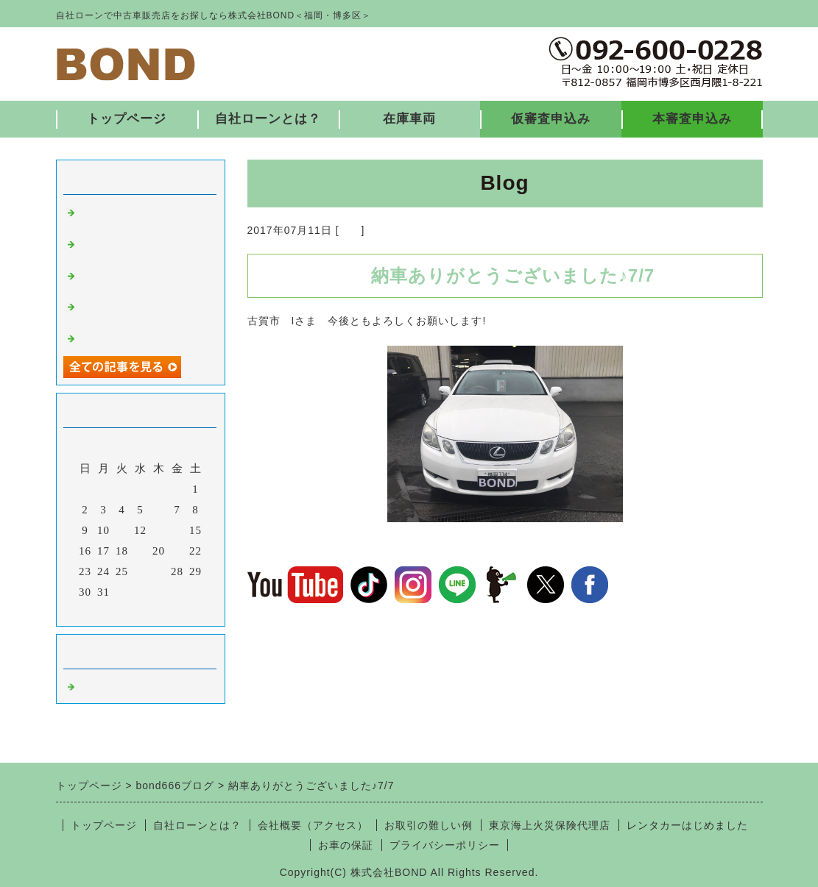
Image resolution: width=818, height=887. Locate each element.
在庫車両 (409, 119)
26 (140, 571)
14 (177, 530)
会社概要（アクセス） (313, 825)
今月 (140, 611)
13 (158, 530)
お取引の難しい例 (428, 825)
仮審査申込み (550, 119)
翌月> (170, 611)
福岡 (350, 230)
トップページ (126, 119)
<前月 (109, 611)
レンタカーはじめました (687, 825)
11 (121, 530)
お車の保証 (345, 845)
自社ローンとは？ (268, 119)
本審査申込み (692, 119)
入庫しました (113, 337)
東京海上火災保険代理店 (549, 825)
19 (140, 551)
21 (177, 551)
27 (158, 571)
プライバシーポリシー (444, 845)
